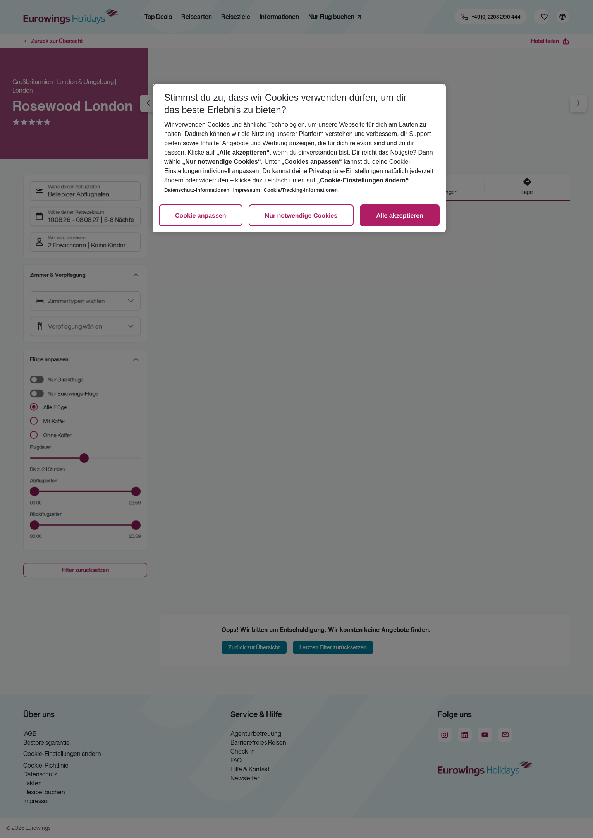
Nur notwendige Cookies (301, 216)
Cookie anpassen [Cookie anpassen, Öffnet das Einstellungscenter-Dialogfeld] (200, 216)
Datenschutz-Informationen (196, 190)
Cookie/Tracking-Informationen (301, 190)
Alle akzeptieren (399, 216)
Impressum (246, 190)
